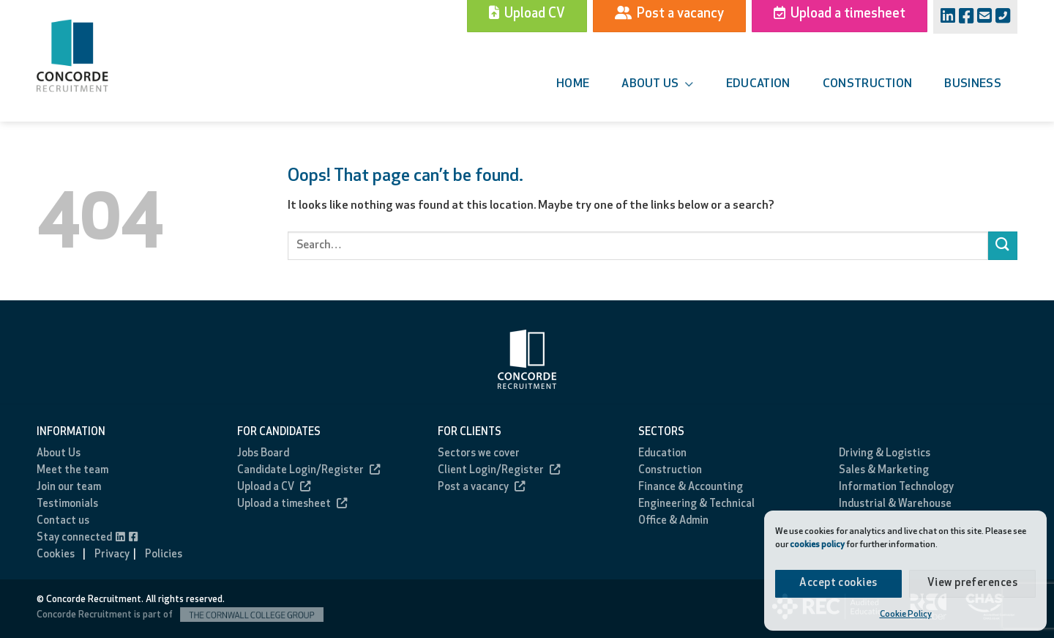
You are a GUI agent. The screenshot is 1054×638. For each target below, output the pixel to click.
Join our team (69, 487)
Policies (163, 554)
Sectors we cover (479, 453)
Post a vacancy (481, 487)
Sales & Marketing (884, 470)
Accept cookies (838, 583)
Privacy (112, 554)
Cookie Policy (906, 614)
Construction (868, 84)
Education (758, 84)
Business (972, 84)
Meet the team (72, 470)
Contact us (63, 521)
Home (572, 84)
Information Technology (896, 487)
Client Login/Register (499, 470)
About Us (59, 453)
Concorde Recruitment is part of (180, 615)
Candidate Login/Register (308, 470)
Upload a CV (273, 487)
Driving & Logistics (884, 453)
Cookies (56, 554)
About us (657, 84)
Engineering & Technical (696, 504)
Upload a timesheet (292, 504)
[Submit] (1002, 245)
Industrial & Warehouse (895, 504)
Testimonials (67, 504)
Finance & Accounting (690, 487)
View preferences (972, 583)
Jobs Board (263, 453)
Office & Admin (673, 521)
